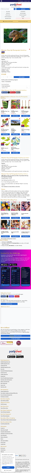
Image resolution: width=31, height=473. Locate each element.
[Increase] (11, 77)
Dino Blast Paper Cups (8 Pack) (5, 112)
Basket (25, 9)
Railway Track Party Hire (5, 381)
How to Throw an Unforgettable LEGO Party (5, 214)
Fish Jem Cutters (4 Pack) (4, 148)
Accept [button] (8, 467)
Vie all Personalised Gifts (5, 423)
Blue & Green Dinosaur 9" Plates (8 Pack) (15, 148)
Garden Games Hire (4, 374)
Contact (25, 1)
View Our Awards (15, 338)
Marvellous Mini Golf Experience (6, 379)
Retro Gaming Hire (4, 383)
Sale (23, 18)
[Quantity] (7, 77)
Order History (3, 449)
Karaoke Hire (3, 376)
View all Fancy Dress (4, 408)
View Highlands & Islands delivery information (10, 186)
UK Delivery (3, 70)
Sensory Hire (3, 385)
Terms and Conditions (4, 440)
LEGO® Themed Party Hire (5, 361)
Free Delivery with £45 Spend (8, 21)
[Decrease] (3, 77)
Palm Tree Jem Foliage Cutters (25, 130)
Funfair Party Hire (4, 372)
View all (28, 199)
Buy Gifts (23, 16)
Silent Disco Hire (3, 386)
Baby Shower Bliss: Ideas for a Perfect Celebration (14, 214)
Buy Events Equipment (8, 16)
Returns (2, 438)
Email (18, 92)
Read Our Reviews (15, 335)
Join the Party (9, 303)
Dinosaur (3, 81)
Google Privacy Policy (5, 463)
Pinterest (12, 92)
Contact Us (3, 428)
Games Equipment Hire (5, 391)
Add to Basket (21, 77)
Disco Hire (2, 369)
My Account (3, 448)
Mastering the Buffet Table (15, 232)
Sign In (28, 1)
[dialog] (8, 462)
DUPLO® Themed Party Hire (5, 367)
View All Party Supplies (5, 400)
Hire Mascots (8, 13)
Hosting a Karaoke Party (24, 214)
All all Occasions (4, 404)
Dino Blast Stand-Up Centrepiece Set (5, 130)
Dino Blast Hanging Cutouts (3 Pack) (24, 112)
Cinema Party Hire (4, 365)
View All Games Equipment (5, 411)
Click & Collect (4, 71)
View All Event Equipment (5, 415)
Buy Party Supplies (23, 13)
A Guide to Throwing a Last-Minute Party (25, 232)
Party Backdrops (8, 81)
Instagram (11, 296)
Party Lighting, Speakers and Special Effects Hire (9, 393)
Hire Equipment (23, 11)
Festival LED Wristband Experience (7, 370)
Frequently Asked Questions (5, 431)
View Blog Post (5, 217)
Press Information (4, 435)
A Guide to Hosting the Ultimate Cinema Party (5, 232)
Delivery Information (4, 437)
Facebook (4, 92)
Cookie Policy (3, 444)
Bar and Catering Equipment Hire (6, 394)
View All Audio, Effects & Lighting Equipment (8, 419)
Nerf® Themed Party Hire (5, 363)
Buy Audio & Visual (8, 18)
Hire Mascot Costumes (5, 396)
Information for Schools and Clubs (7, 433)
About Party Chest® (4, 429)
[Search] (15, 9)
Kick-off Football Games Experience (7, 378)
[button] (8, 470)
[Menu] (1, 1)
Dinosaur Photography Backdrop (13, 130)
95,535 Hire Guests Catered (23, 21)
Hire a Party (8, 11)
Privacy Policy (3, 442)
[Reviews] (21, 1)
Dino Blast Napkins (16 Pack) (14, 112)
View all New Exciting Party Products (8, 238)
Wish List (2, 451)
